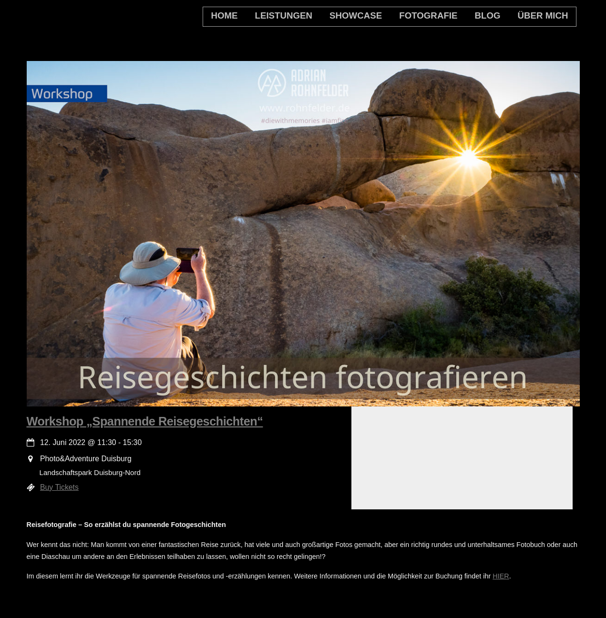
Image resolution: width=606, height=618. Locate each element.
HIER (501, 576)
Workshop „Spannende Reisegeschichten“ (145, 421)
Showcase (355, 15)
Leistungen (284, 15)
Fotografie (428, 15)
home (224, 15)
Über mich (543, 15)
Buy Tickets (59, 487)
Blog (487, 15)
